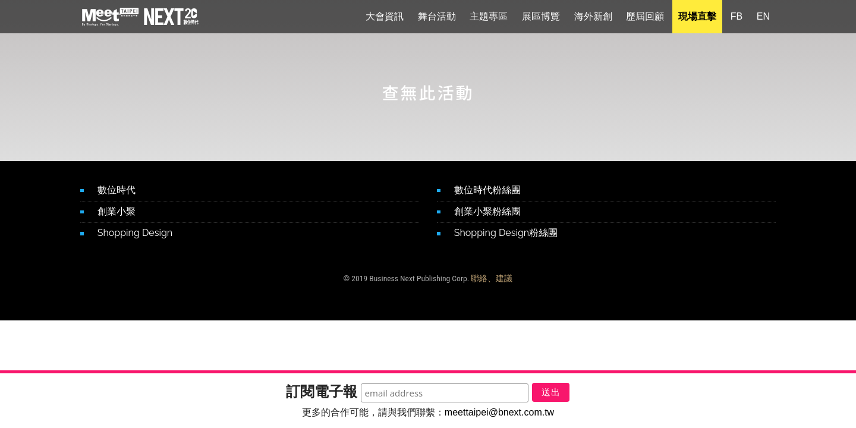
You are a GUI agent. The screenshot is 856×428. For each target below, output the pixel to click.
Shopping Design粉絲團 (506, 232)
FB (736, 17)
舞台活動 (437, 17)
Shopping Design (134, 232)
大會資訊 (385, 17)
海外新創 (593, 17)
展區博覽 (541, 17)
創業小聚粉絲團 (487, 211)
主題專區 (489, 17)
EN (763, 17)
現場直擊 (697, 17)
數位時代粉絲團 (487, 190)
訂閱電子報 (311, 388)
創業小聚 (116, 211)
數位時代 (116, 190)
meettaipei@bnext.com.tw (499, 412)
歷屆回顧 (645, 17)
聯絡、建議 (491, 278)
